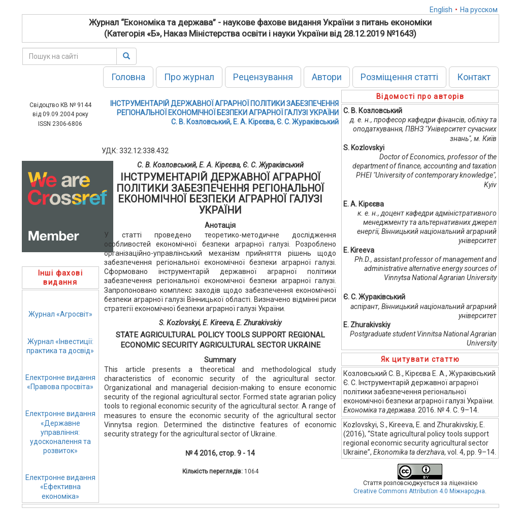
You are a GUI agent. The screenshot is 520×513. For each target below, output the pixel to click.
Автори (327, 77)
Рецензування (263, 77)
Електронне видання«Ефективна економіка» (60, 486)
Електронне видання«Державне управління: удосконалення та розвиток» (60, 432)
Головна (128, 77)
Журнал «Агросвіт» (60, 314)
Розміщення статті (399, 77)
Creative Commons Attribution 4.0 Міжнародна (419, 491)
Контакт (474, 77)
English (441, 10)
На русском (479, 10)
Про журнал (189, 77)
